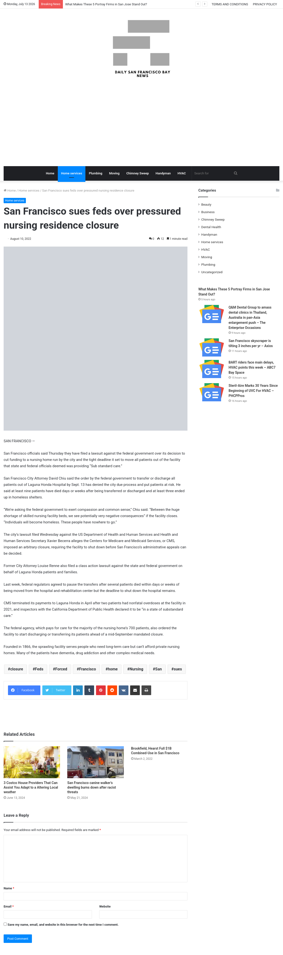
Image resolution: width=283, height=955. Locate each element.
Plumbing (95, 173)
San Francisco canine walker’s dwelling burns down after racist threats (91, 787)
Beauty (206, 204)
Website (105, 906)
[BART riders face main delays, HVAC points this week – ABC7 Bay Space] (211, 369)
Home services (71, 173)
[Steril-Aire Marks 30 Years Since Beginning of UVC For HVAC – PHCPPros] (211, 392)
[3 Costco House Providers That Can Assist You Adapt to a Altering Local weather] (32, 762)
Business (208, 212)
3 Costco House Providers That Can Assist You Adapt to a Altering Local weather (31, 787)
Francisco (87, 669)
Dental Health (211, 227)
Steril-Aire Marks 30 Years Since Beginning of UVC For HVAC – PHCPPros (253, 391)
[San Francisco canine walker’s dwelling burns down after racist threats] (95, 762)
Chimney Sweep (137, 173)
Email (9, 906)
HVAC (182, 173)
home (113, 669)
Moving (114, 173)
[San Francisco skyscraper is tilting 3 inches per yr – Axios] (211, 347)
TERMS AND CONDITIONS (230, 4)
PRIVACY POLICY (265, 4)
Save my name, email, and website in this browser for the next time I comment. (63, 924)
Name (9, 888)
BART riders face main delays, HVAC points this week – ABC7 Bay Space (252, 367)
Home (50, 173)
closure (16, 669)
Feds (39, 669)
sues (178, 669)
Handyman (163, 173)
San (158, 669)
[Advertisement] (141, 122)
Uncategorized (212, 272)
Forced (61, 669)
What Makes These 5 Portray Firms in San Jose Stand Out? (106, 4)
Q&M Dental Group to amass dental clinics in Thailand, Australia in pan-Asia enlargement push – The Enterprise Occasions (250, 317)
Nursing (136, 669)
